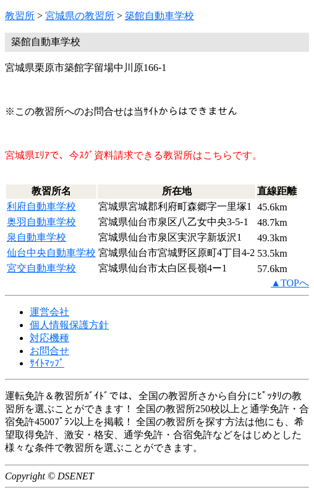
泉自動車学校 (36, 237)
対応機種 (49, 338)
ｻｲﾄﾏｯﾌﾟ (47, 363)
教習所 (20, 15)
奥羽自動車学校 (41, 222)
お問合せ (49, 351)
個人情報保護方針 (69, 325)
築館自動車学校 (159, 15)
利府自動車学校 (41, 206)
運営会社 (49, 312)
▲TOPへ (290, 283)
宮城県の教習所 (79, 15)
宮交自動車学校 (41, 268)
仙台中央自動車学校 (51, 252)
